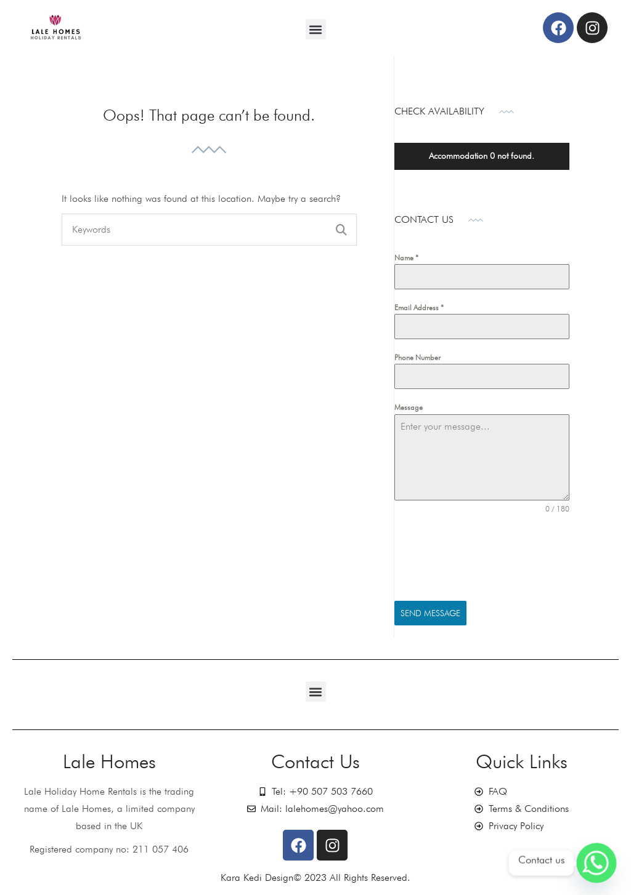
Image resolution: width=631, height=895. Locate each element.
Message (408, 407)
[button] (316, 29)
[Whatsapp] (596, 863)
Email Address (419, 307)
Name (406, 257)
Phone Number (417, 357)
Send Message (430, 613)
